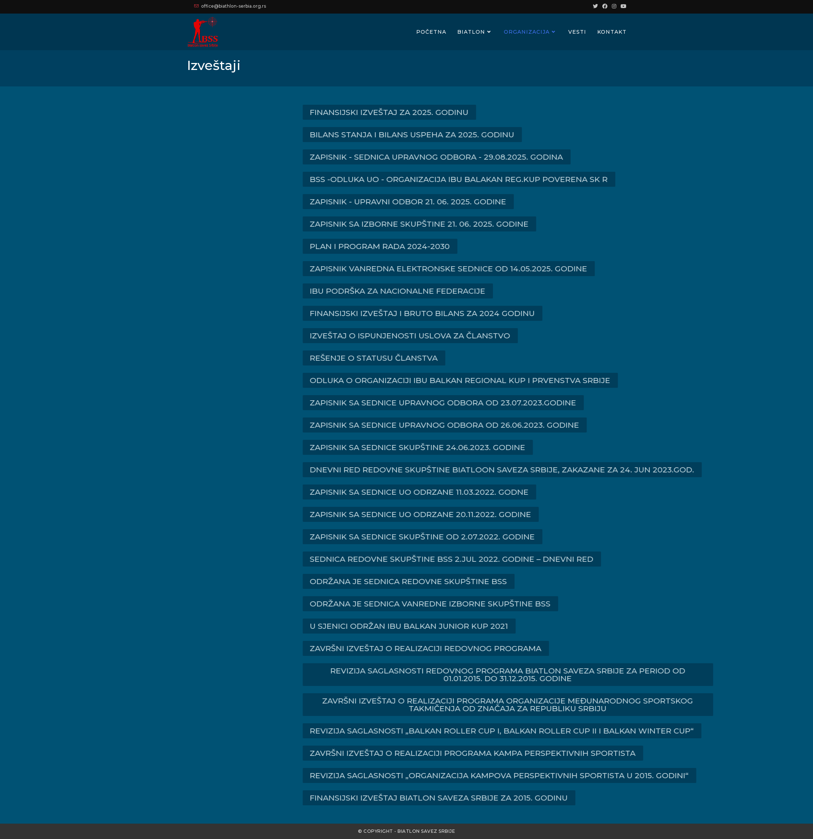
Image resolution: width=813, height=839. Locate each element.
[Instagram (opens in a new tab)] (614, 6)
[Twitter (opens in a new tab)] (595, 6)
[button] (465, 112)
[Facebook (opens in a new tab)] (605, 6)
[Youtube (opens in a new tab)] (622, 6)
